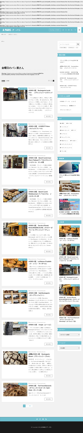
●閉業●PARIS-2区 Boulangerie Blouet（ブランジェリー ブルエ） (40, 355)
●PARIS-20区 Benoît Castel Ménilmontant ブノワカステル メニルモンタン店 (40, 194)
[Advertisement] (28, 54)
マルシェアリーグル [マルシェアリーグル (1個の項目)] (65, 137)
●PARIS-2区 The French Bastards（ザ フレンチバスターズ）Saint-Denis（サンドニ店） (40, 388)
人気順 (7, 80)
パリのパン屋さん (23, 88)
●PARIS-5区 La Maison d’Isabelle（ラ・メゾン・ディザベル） (40, 262)
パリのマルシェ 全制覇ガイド (68, 105)
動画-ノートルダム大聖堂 (74, 188)
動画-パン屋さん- (23, 156)
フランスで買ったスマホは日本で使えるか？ (69, 61)
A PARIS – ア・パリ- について (68, 101)
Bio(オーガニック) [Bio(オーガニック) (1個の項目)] (65, 130)
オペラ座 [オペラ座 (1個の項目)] (70, 123)
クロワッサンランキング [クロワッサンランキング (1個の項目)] (66, 144)
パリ (77, 47)
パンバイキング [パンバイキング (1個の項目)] (64, 126)
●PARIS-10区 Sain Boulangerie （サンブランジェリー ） (39, 294)
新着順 (3, 80)
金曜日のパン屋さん (12, 34)
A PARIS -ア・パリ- (46, 427)
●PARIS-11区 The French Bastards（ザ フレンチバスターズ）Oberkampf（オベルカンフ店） (69, 308)
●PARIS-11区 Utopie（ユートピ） (40, 325)
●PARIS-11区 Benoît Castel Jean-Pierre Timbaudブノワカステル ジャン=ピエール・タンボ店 (40, 160)
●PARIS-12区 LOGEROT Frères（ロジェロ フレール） (39, 127)
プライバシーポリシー (65, 109)
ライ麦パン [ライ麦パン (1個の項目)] (74, 140)
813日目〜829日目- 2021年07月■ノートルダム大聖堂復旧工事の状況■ (69, 73)
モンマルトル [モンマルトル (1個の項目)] (64, 133)
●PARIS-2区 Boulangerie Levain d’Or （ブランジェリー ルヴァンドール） (41, 93)
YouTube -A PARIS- (55, 30)
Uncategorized (76, 151)
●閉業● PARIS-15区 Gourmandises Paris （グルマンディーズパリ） (69, 67)
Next (30, 405)
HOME (4, 34)
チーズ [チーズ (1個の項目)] (74, 130)
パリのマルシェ (71, 47)
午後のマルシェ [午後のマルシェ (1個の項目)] (64, 140)
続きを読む (48, 116)
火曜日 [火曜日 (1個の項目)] (62, 123)
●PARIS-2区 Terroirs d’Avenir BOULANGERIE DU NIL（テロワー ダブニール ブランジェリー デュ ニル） (40, 229)
